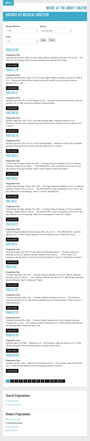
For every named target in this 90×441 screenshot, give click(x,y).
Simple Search (13, 401)
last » (61, 381)
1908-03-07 (12, 335)
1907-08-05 (12, 113)
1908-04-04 (12, 355)
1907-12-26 (12, 289)
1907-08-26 (12, 135)
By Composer (12, 427)
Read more (12, 65)
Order (8, 37)
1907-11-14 (11, 267)
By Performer (12, 430)
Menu (8, 2)
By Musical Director (14, 423)
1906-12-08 (12, 50)
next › (54, 381)
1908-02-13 (12, 312)
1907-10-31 (11, 244)
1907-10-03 (12, 155)
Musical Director (12, 26)
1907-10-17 (11, 201)
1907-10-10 (11, 178)
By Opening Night (14, 419)
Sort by (43, 26)
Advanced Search (14, 405)
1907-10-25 (12, 224)
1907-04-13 (12, 92)
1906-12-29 (12, 70)
